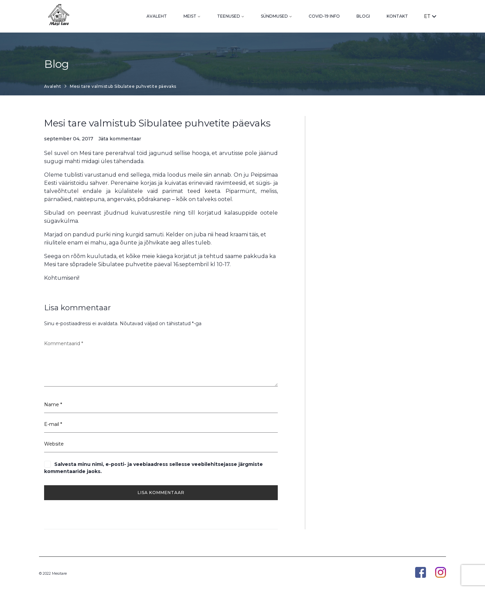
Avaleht (157, 16)
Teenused (228, 16)
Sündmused (274, 16)
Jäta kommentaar (119, 139)
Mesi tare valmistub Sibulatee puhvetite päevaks (157, 123)
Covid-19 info (324, 16)
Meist (189, 16)
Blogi (363, 16)
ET (430, 16)
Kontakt (397, 16)
